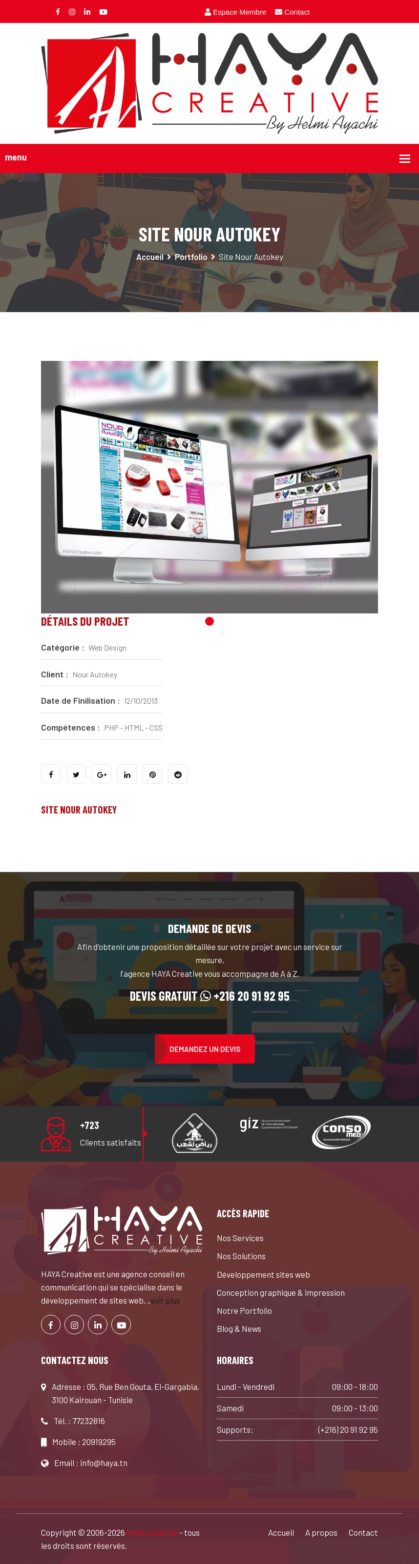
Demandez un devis (204, 1049)
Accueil (150, 256)
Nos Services (240, 1238)
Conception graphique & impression (281, 1292)
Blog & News (239, 1328)
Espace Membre (235, 12)
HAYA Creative (152, 1532)
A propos (321, 1532)
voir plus (165, 1300)
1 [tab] (209, 621)
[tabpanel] (209, 487)
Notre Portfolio (244, 1310)
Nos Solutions (241, 1256)
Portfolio (191, 256)
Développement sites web (263, 1274)
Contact (292, 12)
